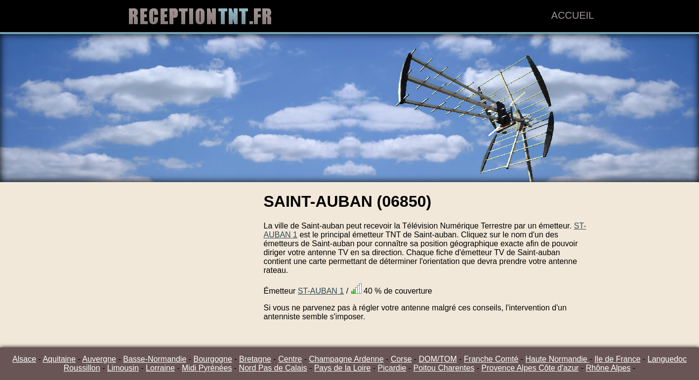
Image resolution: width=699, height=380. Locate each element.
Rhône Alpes (608, 368)
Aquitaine (59, 359)
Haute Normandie (558, 359)
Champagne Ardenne (346, 359)
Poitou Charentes (444, 368)
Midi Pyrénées (207, 368)
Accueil (572, 15)
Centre (290, 359)
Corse (401, 359)
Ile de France (617, 359)
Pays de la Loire (342, 368)
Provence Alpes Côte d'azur (530, 368)
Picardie (392, 368)
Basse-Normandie (154, 359)
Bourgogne (213, 359)
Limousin (123, 368)
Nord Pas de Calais (273, 368)
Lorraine (160, 368)
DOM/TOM (438, 359)
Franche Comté (491, 359)
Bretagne (255, 359)
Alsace (24, 359)
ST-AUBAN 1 (321, 291)
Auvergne (99, 359)
